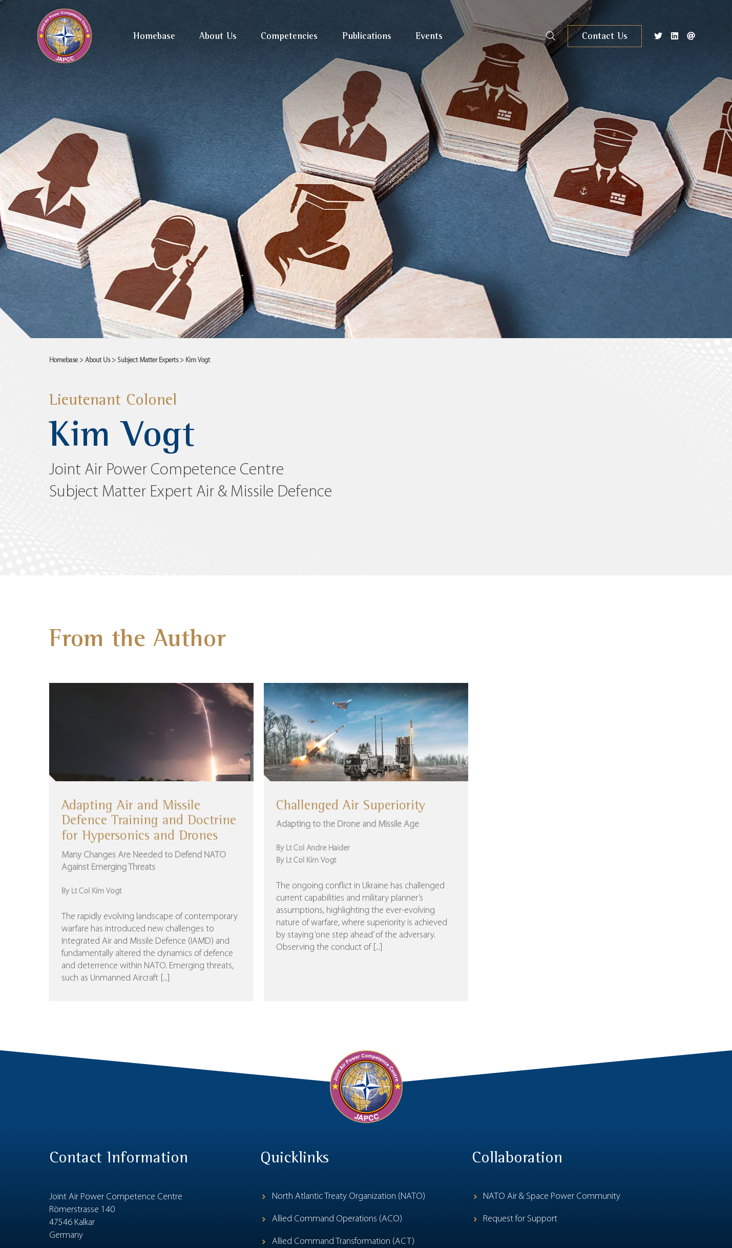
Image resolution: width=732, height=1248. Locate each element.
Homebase (63, 360)
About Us (97, 360)
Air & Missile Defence (264, 494)
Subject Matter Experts (147, 360)
